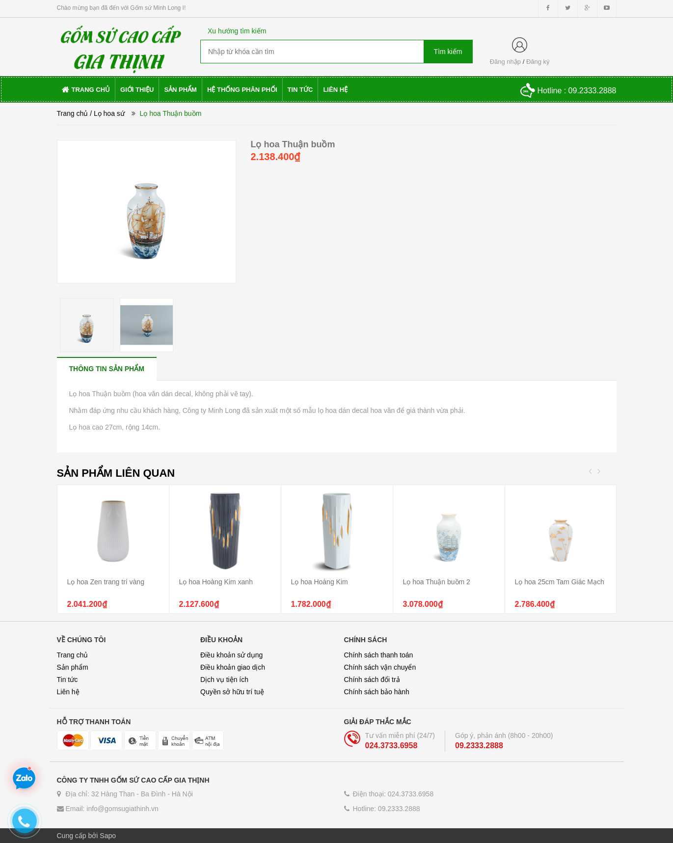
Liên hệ (68, 692)
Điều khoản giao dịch (232, 667)
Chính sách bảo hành (376, 692)
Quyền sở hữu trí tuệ (232, 692)
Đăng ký (538, 61)
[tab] (107, 368)
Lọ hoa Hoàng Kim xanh (216, 582)
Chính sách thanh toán (378, 655)
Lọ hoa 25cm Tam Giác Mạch (559, 582)
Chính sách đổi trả (372, 679)
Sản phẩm (72, 667)
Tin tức (67, 679)
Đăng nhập (505, 61)
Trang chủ (72, 113)
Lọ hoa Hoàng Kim (319, 582)
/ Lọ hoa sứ (107, 113)
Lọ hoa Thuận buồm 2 (436, 582)
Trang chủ (72, 655)
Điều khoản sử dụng (231, 655)
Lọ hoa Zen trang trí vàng (105, 582)
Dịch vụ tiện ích (224, 679)
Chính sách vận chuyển (380, 667)
